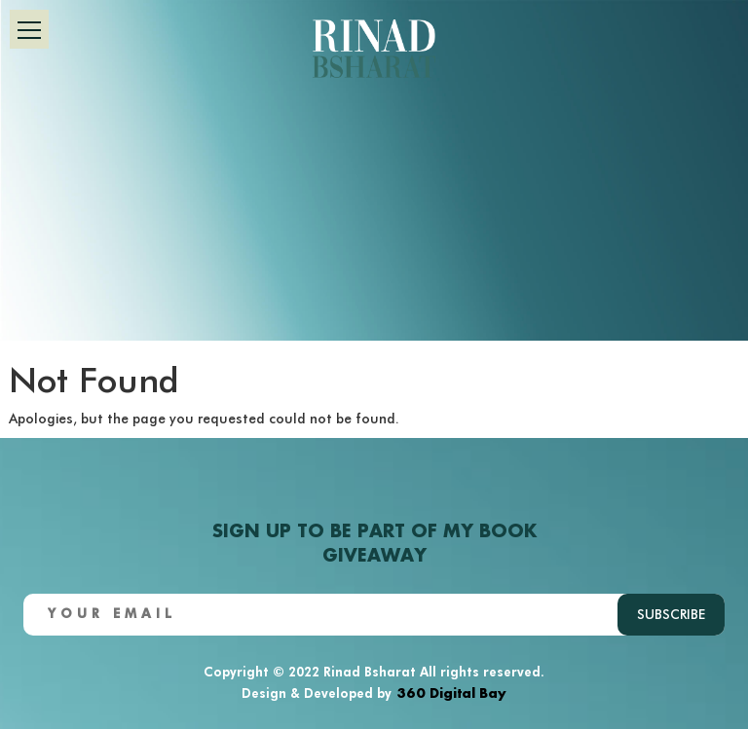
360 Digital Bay (451, 691)
